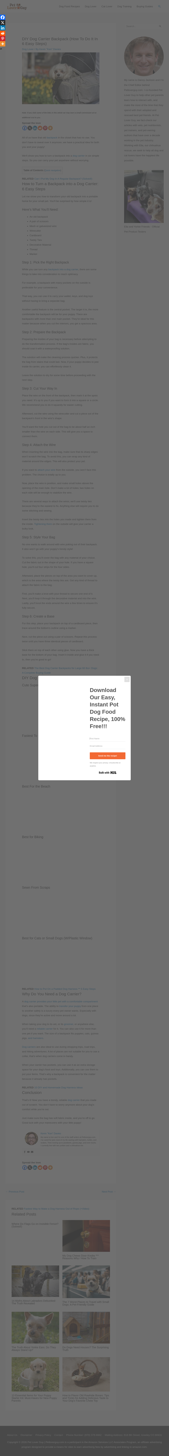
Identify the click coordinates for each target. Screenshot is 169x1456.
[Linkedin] (2, 28)
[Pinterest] (2, 38)
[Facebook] (2, 17)
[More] (2, 43)
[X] (2, 22)
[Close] (127, 679)
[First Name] (107, 739)
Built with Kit (107, 772)
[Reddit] (2, 33)
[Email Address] (107, 746)
